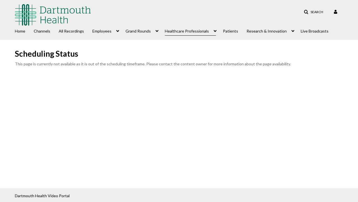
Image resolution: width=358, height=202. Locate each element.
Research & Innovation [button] (267, 31)
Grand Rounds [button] (138, 31)
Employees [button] (101, 31)
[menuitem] (24, 31)
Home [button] (20, 31)
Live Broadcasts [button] (315, 31)
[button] (313, 12)
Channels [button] (42, 31)
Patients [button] (230, 31)
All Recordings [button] (71, 31)
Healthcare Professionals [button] (187, 31)
